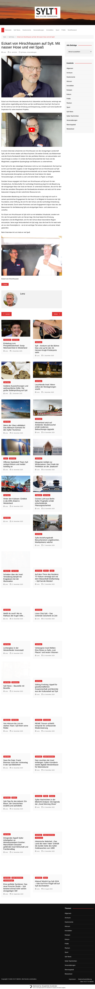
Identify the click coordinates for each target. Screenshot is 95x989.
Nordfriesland (72, 30)
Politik (63, 30)
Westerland (7, 340)
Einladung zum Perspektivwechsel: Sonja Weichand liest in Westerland (15, 345)
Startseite (8, 30)
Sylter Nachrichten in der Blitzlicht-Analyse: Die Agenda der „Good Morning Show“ (47, 802)
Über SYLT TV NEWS (87, 981)
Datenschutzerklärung (85, 979)
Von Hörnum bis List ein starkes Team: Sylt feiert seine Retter (15, 725)
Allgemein (38, 495)
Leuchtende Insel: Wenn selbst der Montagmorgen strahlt (45, 387)
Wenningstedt (71, 124)
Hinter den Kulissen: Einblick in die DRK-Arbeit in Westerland (15, 501)
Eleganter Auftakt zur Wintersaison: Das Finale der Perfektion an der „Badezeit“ (47, 464)
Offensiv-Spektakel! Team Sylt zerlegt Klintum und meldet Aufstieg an (15, 464)
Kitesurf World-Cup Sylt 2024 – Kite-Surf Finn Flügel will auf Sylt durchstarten (47, 883)
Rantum (52, 796)
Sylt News (17, 30)
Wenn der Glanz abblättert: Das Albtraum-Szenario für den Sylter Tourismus (14, 427)
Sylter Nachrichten (49, 756)
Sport (57, 30)
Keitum (46, 570)
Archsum (69, 73)
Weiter (57, 314)
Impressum (72, 979)
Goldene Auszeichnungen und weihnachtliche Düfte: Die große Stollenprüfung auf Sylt (15, 388)
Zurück (6, 314)
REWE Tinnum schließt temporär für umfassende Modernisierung (45, 725)
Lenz (3, 52)
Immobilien (49, 30)
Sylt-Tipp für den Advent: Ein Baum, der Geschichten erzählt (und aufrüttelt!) (15, 803)
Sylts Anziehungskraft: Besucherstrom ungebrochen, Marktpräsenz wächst (47, 540)
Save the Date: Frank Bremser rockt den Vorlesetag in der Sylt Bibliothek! (15, 762)
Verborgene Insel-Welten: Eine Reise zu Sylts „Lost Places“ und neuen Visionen (46, 650)
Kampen (69, 90)
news (5, 284)
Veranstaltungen (38, 30)
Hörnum (69, 81)
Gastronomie (27, 30)
